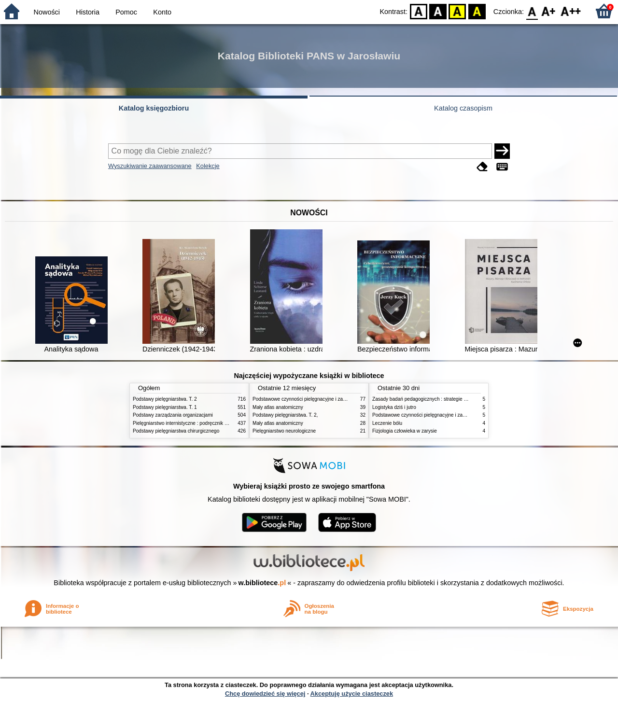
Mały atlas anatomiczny (278, 407)
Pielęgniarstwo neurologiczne (284, 431)
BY (477, 11)
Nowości (47, 12)
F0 (531, 11)
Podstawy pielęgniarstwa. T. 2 (165, 399)
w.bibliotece (262, 583)
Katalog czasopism (463, 108)
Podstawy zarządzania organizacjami (173, 415)
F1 (548, 11)
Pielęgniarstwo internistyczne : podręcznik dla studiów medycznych (205, 423)
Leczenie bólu (387, 423)
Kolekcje (207, 165)
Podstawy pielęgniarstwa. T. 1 (165, 407)
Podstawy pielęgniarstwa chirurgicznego (176, 431)
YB (457, 11)
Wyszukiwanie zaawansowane (150, 165)
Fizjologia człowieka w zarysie (404, 431)
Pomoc (126, 12)
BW (438, 11)
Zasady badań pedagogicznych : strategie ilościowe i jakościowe (441, 399)
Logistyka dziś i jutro (394, 407)
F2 (571, 11)
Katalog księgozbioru (154, 108)
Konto (162, 12)
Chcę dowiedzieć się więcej (265, 693)
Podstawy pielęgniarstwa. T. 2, (285, 415)
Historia (87, 12)
